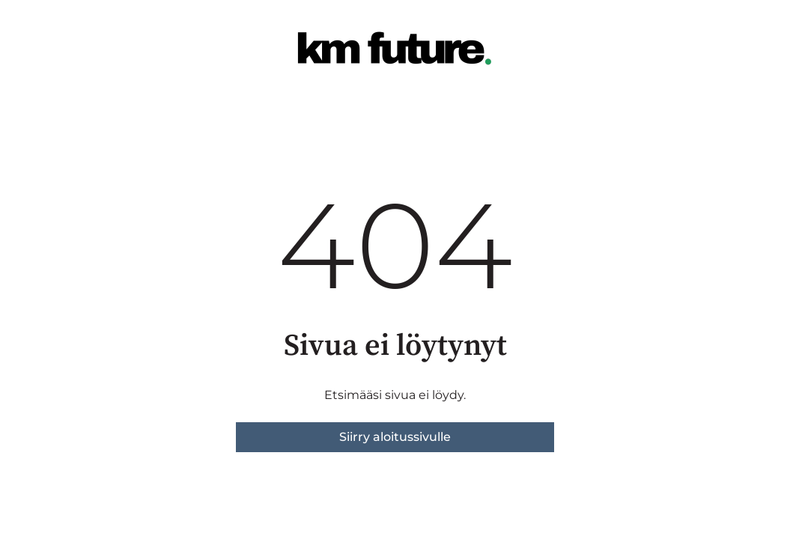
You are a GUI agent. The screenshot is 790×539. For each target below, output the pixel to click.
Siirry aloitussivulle (395, 437)
